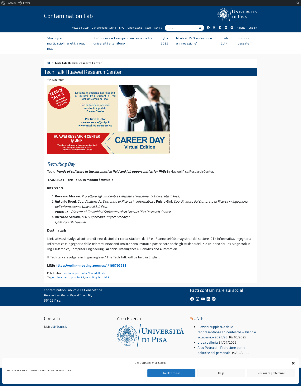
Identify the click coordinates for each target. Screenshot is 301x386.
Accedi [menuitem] (12, 3)
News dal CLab (80, 28)
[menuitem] (3, 3)
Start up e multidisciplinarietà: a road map (66, 43)
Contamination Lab (68, 15)
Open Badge (134, 28)
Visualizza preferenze (271, 373)
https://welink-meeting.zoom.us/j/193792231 (91, 265)
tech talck (103, 277)
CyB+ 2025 (164, 40)
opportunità (77, 277)
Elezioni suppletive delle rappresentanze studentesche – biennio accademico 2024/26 (227, 332)
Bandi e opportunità (104, 28)
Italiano (241, 28)
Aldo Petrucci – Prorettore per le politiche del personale (221, 350)
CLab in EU (226, 40)
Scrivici (158, 28)
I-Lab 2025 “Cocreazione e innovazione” (194, 40)
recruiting (91, 277)
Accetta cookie (171, 373)
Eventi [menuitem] (24, 3)
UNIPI (199, 318)
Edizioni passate (245, 40)
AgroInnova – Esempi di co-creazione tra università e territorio (122, 40)
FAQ (121, 28)
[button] (293, 363)
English (253, 28)
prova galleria (208, 342)
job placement (60, 277)
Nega (221, 373)
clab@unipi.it (59, 326)
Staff (148, 28)
